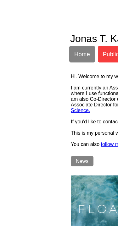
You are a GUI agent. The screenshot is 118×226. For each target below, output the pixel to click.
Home (82, 54)
